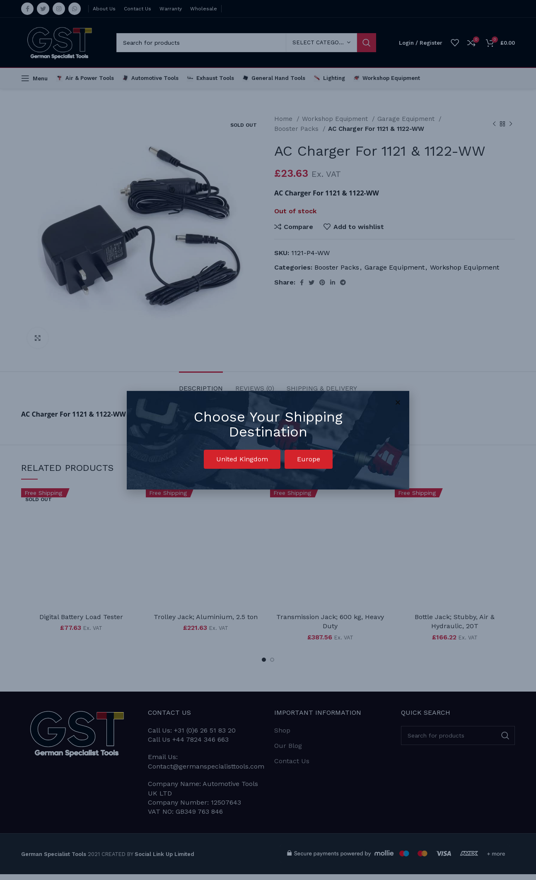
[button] (242, 459)
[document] (268, 440)
